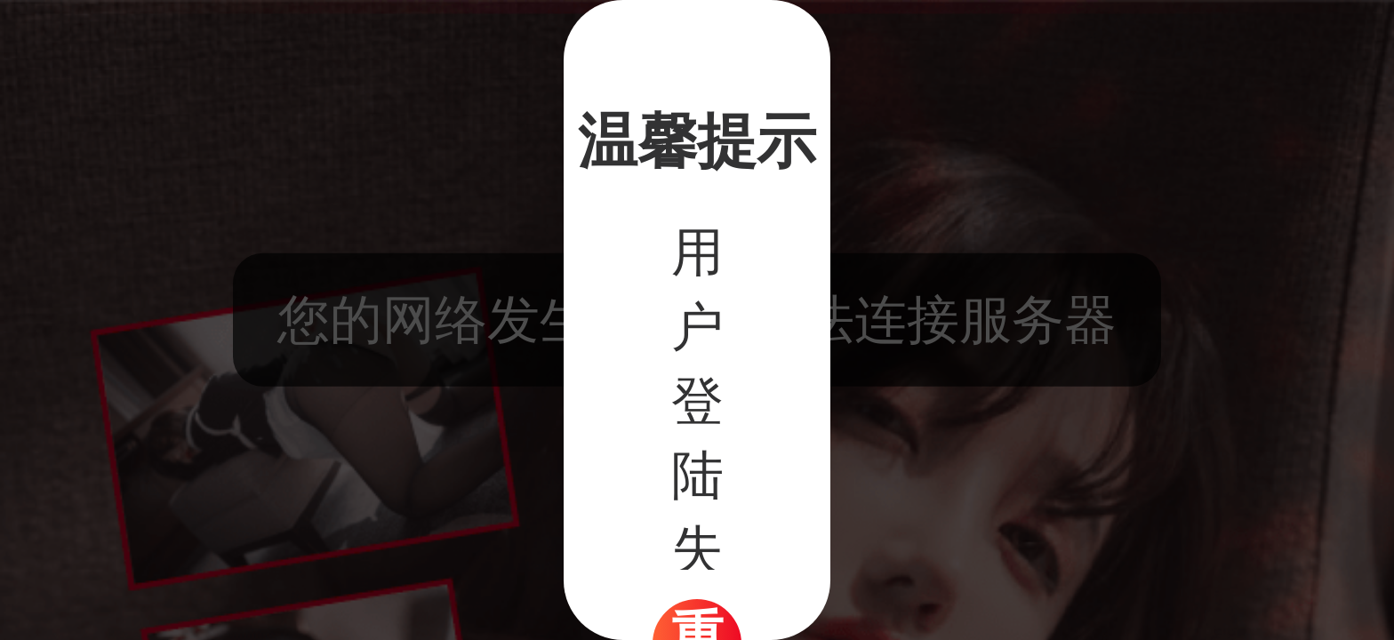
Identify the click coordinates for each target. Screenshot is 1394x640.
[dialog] (697, 320)
